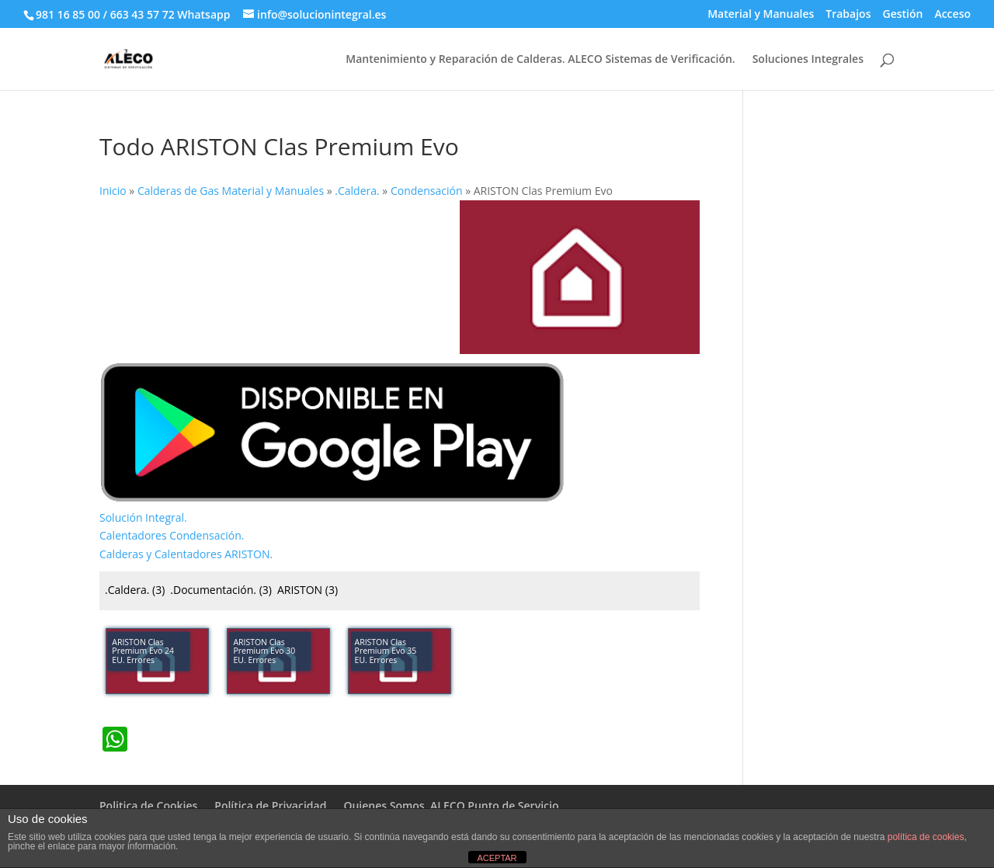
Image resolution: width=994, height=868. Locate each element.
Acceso (952, 15)
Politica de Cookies (148, 805)
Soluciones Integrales (808, 60)
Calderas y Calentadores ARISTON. (186, 554)
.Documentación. (221, 589)
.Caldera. (135, 589)
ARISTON (307, 589)
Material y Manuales (760, 15)
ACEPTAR (496, 858)
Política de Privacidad (270, 805)
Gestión (902, 15)
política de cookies (926, 837)
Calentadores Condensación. (171, 535)
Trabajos (848, 15)
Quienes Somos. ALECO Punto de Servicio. (452, 805)
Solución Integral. (143, 517)
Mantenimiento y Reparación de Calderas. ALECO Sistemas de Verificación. (540, 60)
